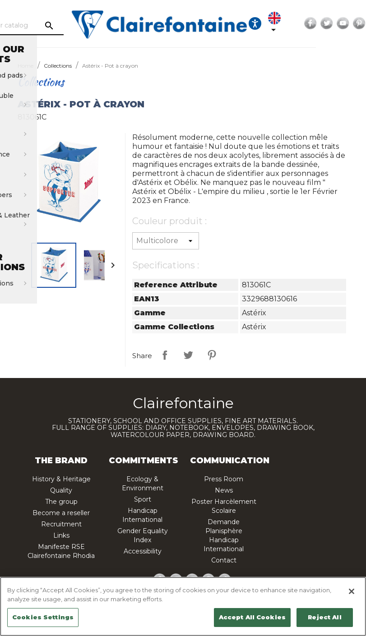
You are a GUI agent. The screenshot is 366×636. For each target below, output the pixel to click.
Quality (61, 490)
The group (61, 502)
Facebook (344, 23)
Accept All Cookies (252, 617)
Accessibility (143, 551)
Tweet (188, 355)
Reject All (324, 617)
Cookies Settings (43, 617)
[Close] (351, 591)
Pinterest (212, 355)
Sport (142, 499)
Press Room (223, 479)
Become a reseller (61, 513)
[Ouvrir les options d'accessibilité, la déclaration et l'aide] (288, 23)
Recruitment (61, 524)
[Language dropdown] (309, 23)
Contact (223, 560)
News (224, 490)
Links (61, 535)
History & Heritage (61, 479)
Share (165, 355)
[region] (183, 606)
